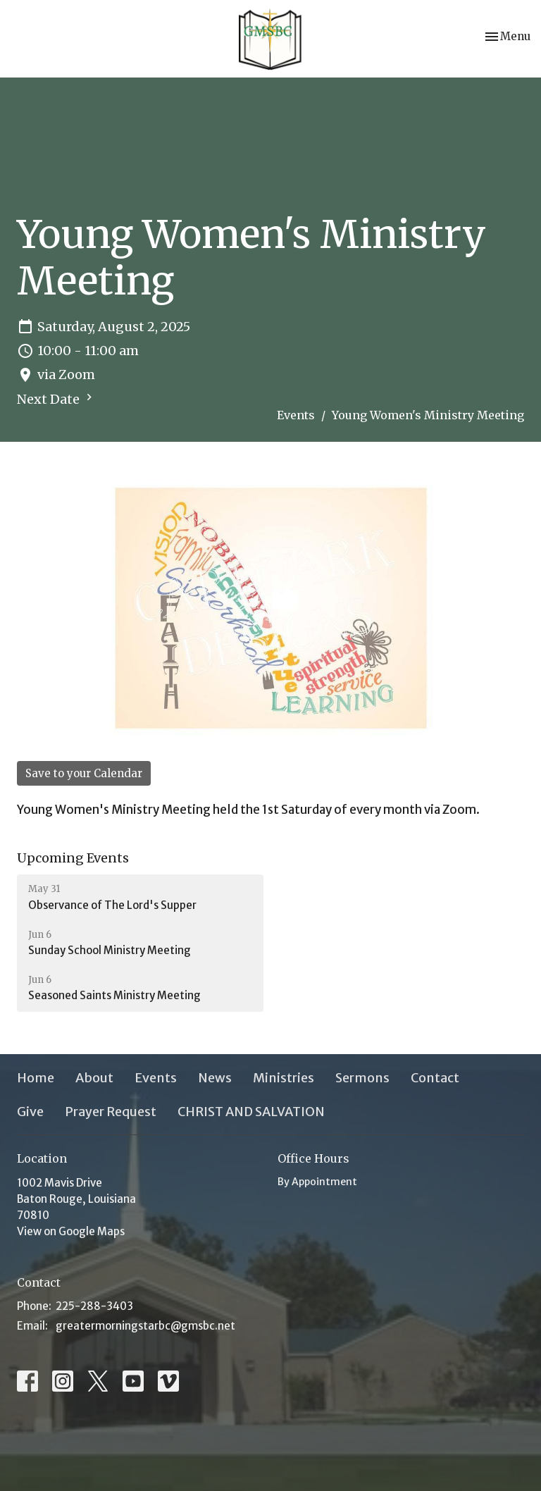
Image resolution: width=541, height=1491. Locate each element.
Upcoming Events (73, 858)
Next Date (56, 398)
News (215, 1078)
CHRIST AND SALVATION (251, 1111)
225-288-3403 (94, 1306)
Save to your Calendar (83, 773)
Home (35, 1078)
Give (30, 1111)
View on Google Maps (71, 1231)
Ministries (283, 1078)
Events (296, 415)
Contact (435, 1078)
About (94, 1078)
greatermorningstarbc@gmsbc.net (145, 1325)
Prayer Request (110, 1111)
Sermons (362, 1078)
